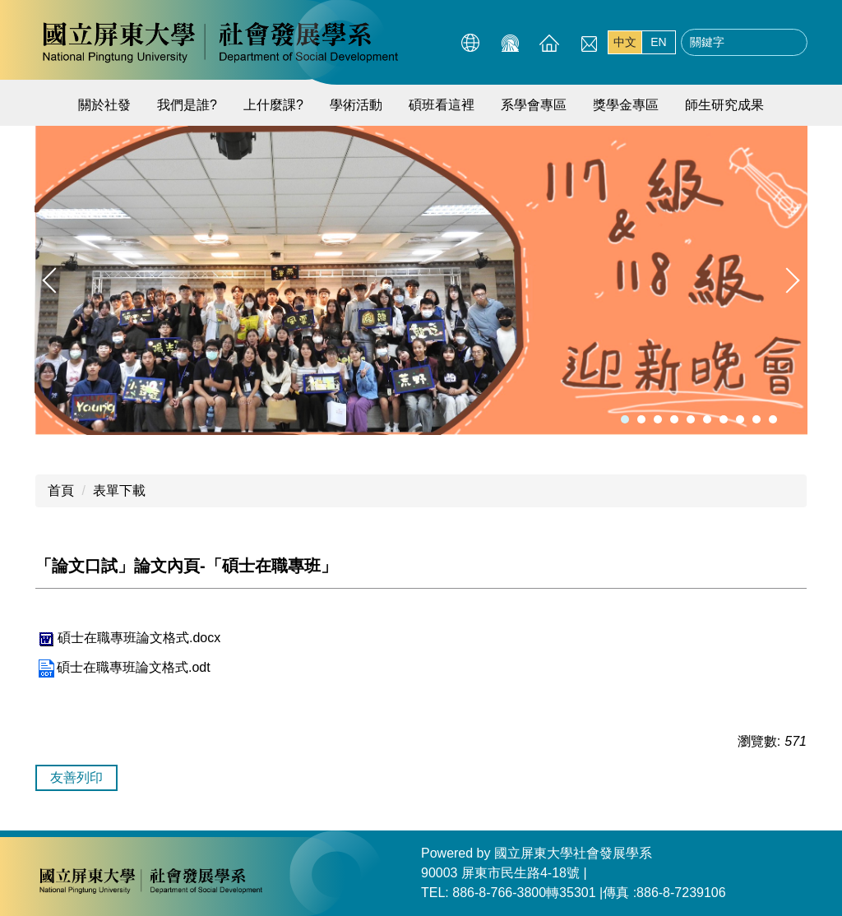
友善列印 (76, 777)
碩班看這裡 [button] (441, 105)
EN (658, 42)
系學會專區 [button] (534, 105)
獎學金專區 (626, 105)
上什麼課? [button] (273, 105)
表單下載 (119, 490)
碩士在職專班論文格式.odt (122, 667)
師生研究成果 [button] (724, 105)
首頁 (61, 490)
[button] (55, 280)
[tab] (625, 419)
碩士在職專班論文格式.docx (127, 638)
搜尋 (790, 42)
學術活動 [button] (356, 105)
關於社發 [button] (104, 105)
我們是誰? (187, 105)
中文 (624, 42)
